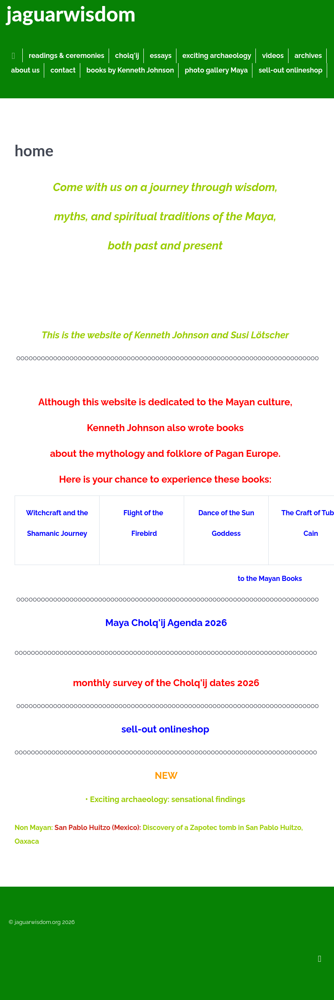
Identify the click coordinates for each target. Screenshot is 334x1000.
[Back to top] (319, 958)
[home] (15, 55)
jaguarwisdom (71, 13)
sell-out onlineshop (165, 729)
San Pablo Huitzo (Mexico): (99, 828)
